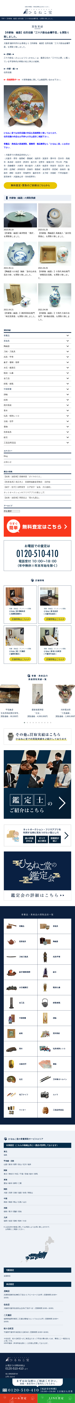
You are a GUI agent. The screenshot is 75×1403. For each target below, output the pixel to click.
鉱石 (6, 437)
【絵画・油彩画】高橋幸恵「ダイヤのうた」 (23, 477)
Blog (6, 456)
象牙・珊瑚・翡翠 (11, 362)
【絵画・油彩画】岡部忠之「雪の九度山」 (22, 498)
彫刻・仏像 (8, 373)
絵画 (6, 400)
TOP (2, 18)
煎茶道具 (8, 432)
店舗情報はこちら (20, 619)
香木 (6, 410)
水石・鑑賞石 (9, 368)
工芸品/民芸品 (10, 443)
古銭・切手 (8, 421)
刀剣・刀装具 (9, 352)
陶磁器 (7, 346)
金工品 (7, 378)
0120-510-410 (16, 1368)
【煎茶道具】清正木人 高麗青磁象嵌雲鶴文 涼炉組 (27, 482)
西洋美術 (8, 405)
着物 (6, 427)
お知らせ (8, 462)
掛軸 (6, 394)
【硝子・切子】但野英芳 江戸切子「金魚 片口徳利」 (28, 487)
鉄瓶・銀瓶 (8, 384)
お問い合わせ (10, 1377)
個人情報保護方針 (11, 1374)
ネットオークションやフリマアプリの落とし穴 (24, 492)
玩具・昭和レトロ (11, 416)
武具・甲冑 (8, 357)
